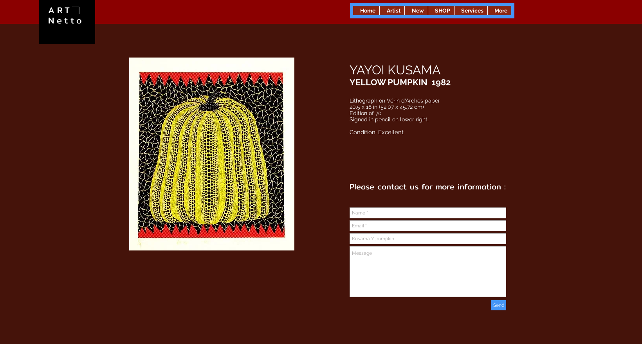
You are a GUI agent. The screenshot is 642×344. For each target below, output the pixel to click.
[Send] (498, 305)
